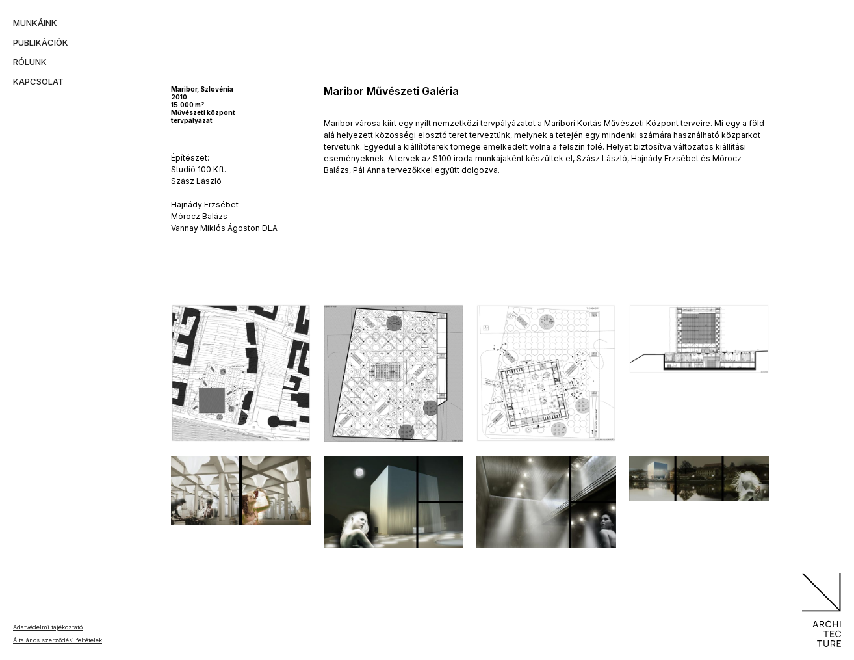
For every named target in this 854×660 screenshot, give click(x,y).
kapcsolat (38, 81)
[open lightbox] (241, 373)
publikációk (40, 42)
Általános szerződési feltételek (57, 640)
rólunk (30, 62)
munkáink (35, 23)
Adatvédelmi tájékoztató (48, 627)
